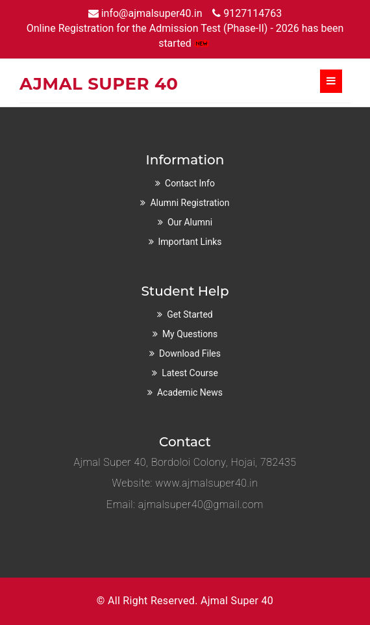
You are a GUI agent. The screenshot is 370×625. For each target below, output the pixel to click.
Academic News (190, 392)
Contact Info (190, 183)
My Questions (189, 334)
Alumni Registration (189, 203)
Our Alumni (189, 222)
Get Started (190, 314)
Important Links (190, 241)
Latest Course (190, 373)
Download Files (190, 353)
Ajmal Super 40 (237, 600)
